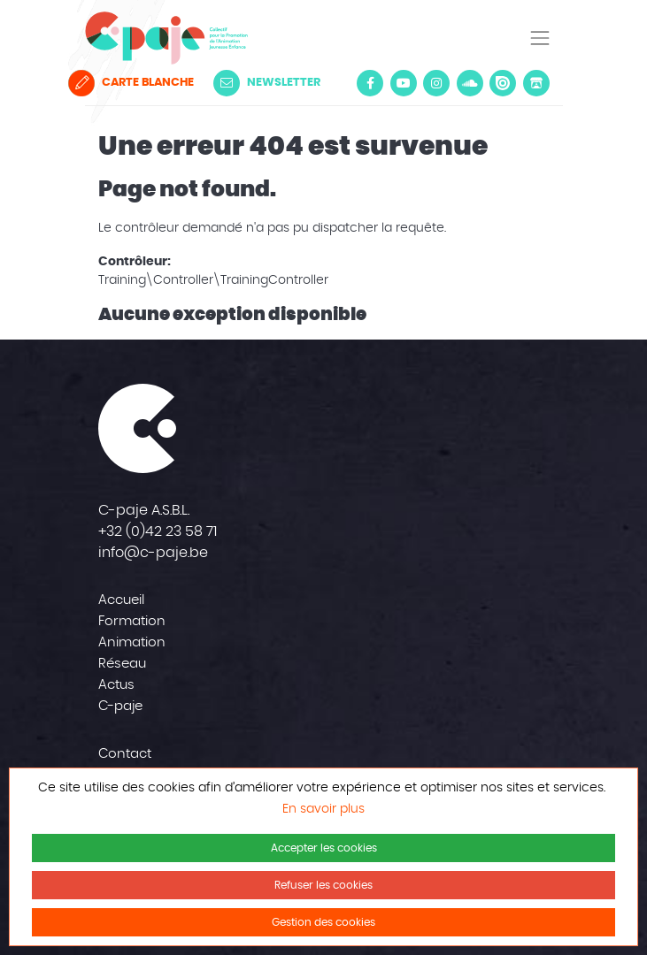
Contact (124, 753)
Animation (132, 642)
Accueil (121, 600)
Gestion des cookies (323, 922)
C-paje (120, 706)
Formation (132, 621)
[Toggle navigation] (540, 38)
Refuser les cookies (323, 885)
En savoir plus (323, 809)
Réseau (122, 663)
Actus (116, 684)
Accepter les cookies (324, 848)
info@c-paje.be (153, 553)
